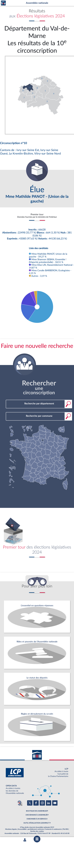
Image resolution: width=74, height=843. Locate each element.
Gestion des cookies (37, 831)
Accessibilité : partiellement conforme (31, 829)
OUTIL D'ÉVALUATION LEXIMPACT (36, 823)
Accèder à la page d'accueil (3, 3)
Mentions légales (11, 829)
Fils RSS (65, 829)
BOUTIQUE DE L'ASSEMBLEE (36, 811)
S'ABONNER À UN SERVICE (36, 819)
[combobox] (39, 403)
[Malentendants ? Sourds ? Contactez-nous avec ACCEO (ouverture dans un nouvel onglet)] (19, 803)
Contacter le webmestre (53, 829)
